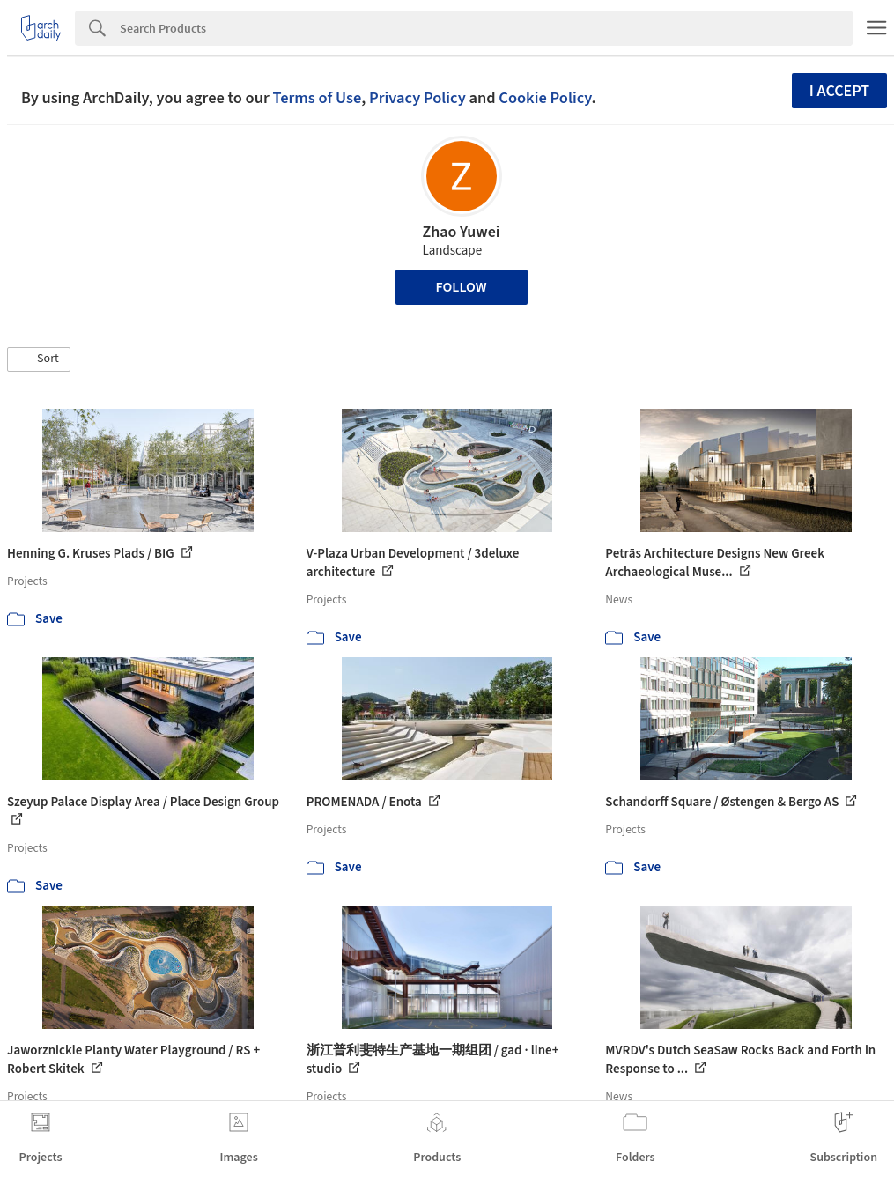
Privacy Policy (417, 97)
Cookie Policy (545, 97)
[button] (38, 359)
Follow (461, 287)
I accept (839, 91)
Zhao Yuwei (460, 232)
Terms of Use (316, 97)
